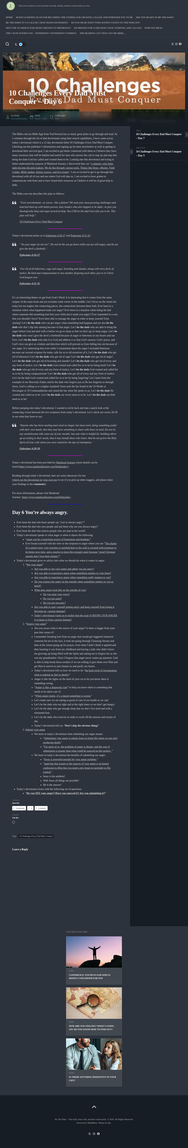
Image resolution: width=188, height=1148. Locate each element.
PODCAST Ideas (153, 28)
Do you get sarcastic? (54, 602)
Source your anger (36, 623)
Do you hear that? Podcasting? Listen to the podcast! (105, 22)
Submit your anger (35, 729)
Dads (71, 971)
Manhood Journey (65, 462)
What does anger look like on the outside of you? (60, 590)
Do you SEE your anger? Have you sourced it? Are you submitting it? (66, 793)
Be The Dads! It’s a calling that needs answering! (37, 22)
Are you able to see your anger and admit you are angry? (64, 568)
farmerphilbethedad (19, 119)
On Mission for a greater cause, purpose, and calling (108, 28)
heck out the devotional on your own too (35, 479)
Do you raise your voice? (56, 594)
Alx (109, 1123)
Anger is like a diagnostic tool (51, 687)
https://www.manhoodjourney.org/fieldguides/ (43, 466)
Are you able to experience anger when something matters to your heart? (72, 573)
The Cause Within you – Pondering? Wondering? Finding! (41, 33)
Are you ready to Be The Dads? (155, 17)
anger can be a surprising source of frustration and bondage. (58, 539)
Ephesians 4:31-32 (80, 235)
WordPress (92, 1123)
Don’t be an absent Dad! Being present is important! (38, 28)
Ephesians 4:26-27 (55, 235)
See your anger (34, 564)
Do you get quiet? (52, 598)
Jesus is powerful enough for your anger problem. (70, 759)
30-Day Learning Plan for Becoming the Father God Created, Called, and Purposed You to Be (74, 17)
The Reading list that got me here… (103, 33)
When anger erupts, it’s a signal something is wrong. (63, 695)
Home (9, 17)
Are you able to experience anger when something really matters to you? (72, 577)
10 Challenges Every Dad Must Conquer (41, 221)
